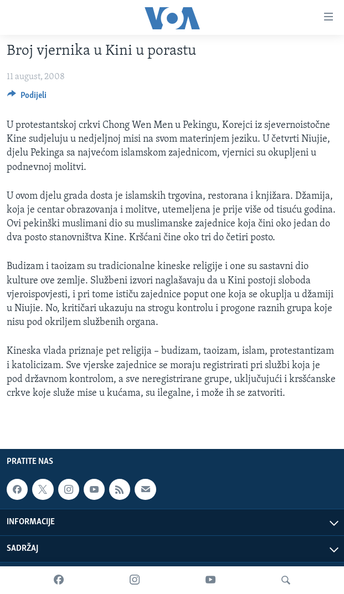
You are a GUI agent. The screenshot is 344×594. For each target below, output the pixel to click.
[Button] (27, 98)
